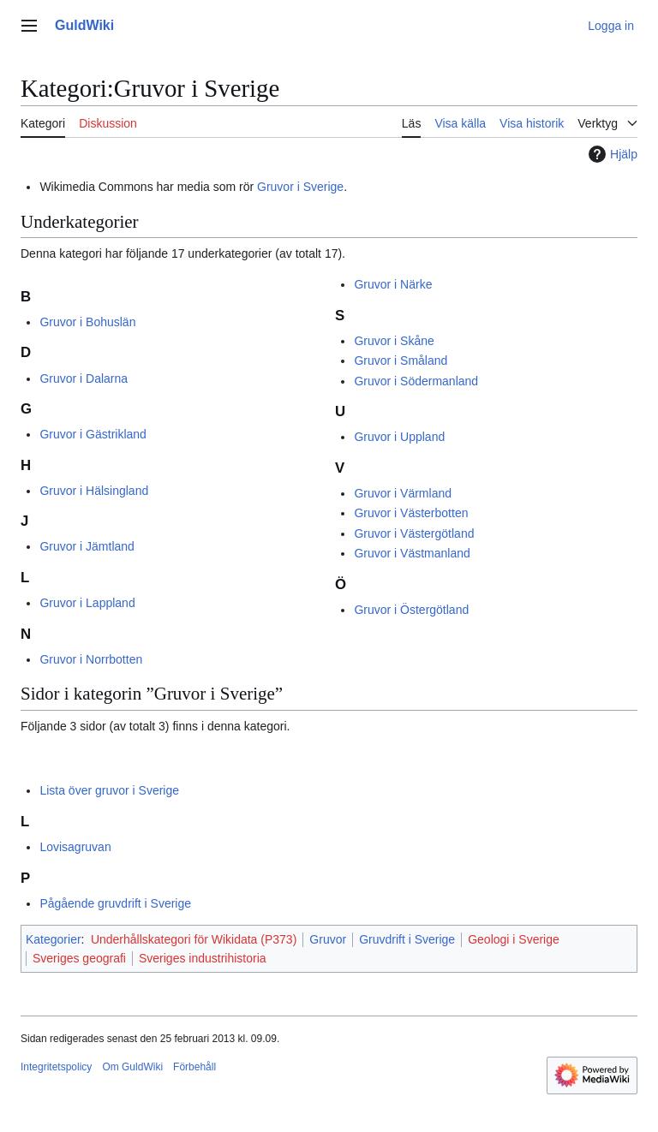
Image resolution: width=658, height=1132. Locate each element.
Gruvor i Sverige (300, 187)
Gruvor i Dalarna (83, 378)
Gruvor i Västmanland (412, 553)
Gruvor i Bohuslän (87, 322)
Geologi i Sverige (513, 939)
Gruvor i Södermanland (416, 381)
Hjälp (610, 154)
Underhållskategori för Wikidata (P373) (193, 939)
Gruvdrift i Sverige (407, 939)
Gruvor (327, 939)
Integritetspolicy (56, 1067)
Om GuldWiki (132, 1067)
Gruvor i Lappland (87, 603)
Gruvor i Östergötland (411, 610)
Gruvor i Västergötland (414, 533)
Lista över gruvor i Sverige (109, 790)
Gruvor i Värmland (403, 493)
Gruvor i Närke (393, 284)
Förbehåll (194, 1067)
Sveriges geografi (79, 958)
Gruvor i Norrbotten (90, 659)
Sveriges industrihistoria (202, 958)
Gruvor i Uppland (399, 437)
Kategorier (53, 939)
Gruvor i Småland (400, 360)
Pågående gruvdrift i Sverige (115, 903)
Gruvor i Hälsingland (93, 490)
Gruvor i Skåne (394, 341)
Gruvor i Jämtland (86, 546)
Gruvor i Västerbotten (411, 513)
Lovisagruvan (75, 847)
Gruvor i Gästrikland (92, 434)
